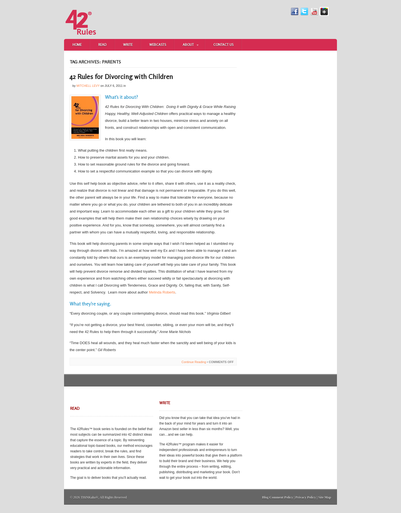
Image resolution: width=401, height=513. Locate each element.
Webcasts (157, 45)
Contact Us (223, 45)
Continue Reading (194, 362)
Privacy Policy (305, 497)
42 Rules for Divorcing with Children (121, 77)
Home (77, 45)
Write (128, 45)
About (186, 45)
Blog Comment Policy (277, 497)
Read (102, 45)
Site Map (324, 497)
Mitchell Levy (87, 85)
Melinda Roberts (162, 292)
